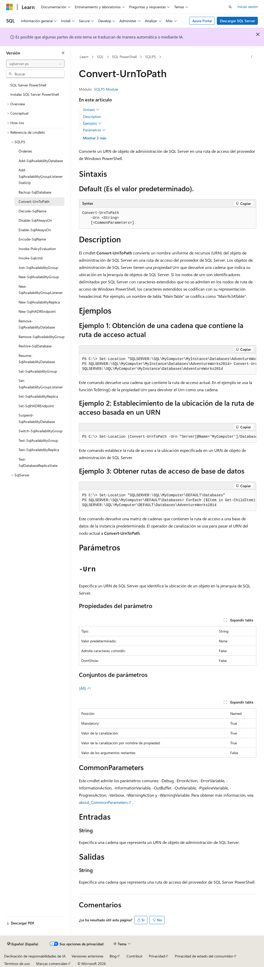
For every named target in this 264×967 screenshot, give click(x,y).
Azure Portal (202, 20)
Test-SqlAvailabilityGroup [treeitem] (38, 440)
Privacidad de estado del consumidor (204, 956)
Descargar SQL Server (237, 20)
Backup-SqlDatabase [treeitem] (35, 192)
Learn (84, 56)
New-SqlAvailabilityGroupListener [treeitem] (41, 289)
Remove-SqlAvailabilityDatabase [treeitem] (37, 324)
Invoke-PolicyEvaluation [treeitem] (37, 248)
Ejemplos (92, 123)
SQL (100, 56)
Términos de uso (17, 963)
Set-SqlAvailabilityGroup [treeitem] (38, 371)
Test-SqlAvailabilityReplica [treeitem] (39, 449)
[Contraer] (63, 53)
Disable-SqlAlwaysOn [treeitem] (35, 220)
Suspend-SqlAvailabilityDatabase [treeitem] (37, 418)
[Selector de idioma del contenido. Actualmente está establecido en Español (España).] (23, 944)
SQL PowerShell (124, 56)
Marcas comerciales (51, 963)
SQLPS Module (106, 89)
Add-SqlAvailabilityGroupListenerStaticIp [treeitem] (41, 176)
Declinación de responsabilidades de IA (34, 956)
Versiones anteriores (87, 956)
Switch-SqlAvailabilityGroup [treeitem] (40, 430)
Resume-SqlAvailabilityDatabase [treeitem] (37, 358)
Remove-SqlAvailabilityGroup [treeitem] (41, 336)
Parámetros (94, 130)
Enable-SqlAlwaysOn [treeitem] (35, 229)
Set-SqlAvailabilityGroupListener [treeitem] (41, 383)
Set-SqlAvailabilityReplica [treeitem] (38, 396)
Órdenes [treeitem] (25, 151)
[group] (167, 364)
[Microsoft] (9, 7)
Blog (113, 956)
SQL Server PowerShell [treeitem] (28, 85)
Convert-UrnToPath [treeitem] (34, 201)
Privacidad (157, 956)
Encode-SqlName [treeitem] (32, 239)
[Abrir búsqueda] (230, 7)
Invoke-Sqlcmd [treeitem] (31, 257)
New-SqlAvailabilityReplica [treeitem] (39, 302)
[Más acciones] (251, 57)
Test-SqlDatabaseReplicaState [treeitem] (38, 462)
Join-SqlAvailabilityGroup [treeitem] (38, 267)
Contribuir (135, 956)
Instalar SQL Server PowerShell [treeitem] (34, 94)
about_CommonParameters (103, 802)
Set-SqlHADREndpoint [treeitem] (36, 405)
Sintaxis (91, 109)
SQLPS (150, 56)
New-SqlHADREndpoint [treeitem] (37, 311)
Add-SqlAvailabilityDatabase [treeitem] (41, 160)
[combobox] (35, 64)
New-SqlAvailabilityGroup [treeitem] (39, 276)
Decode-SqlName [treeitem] (32, 211)
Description (92, 116)
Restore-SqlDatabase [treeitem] (35, 345)
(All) (85, 688)
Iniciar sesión (247, 6)
